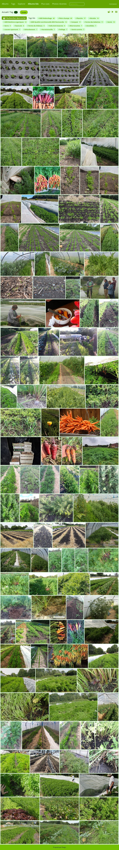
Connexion (113, 4)
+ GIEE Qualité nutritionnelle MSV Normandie (48, 22)
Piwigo (64, 847)
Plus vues (45, 4)
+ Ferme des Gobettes (93, 22)
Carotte (23, 12)
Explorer (21, 4)
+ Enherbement (30, 29)
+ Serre (7, 26)
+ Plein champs (65, 18)
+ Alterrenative (75, 26)
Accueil (5, 12)
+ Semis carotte (77, 29)
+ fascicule (19, 26)
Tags (13, 4)
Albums (5, 4)
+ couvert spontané (11, 29)
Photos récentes (59, 4)
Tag (11, 12)
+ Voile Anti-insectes (56, 26)
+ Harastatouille (48, 29)
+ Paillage (62, 29)
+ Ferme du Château (35, 26)
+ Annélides (90, 26)
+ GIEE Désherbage (46, 18)
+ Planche (80, 18)
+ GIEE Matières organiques (14, 22)
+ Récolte (94, 18)
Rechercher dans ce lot (16, 18)
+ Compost (75, 22)
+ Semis (110, 22)
